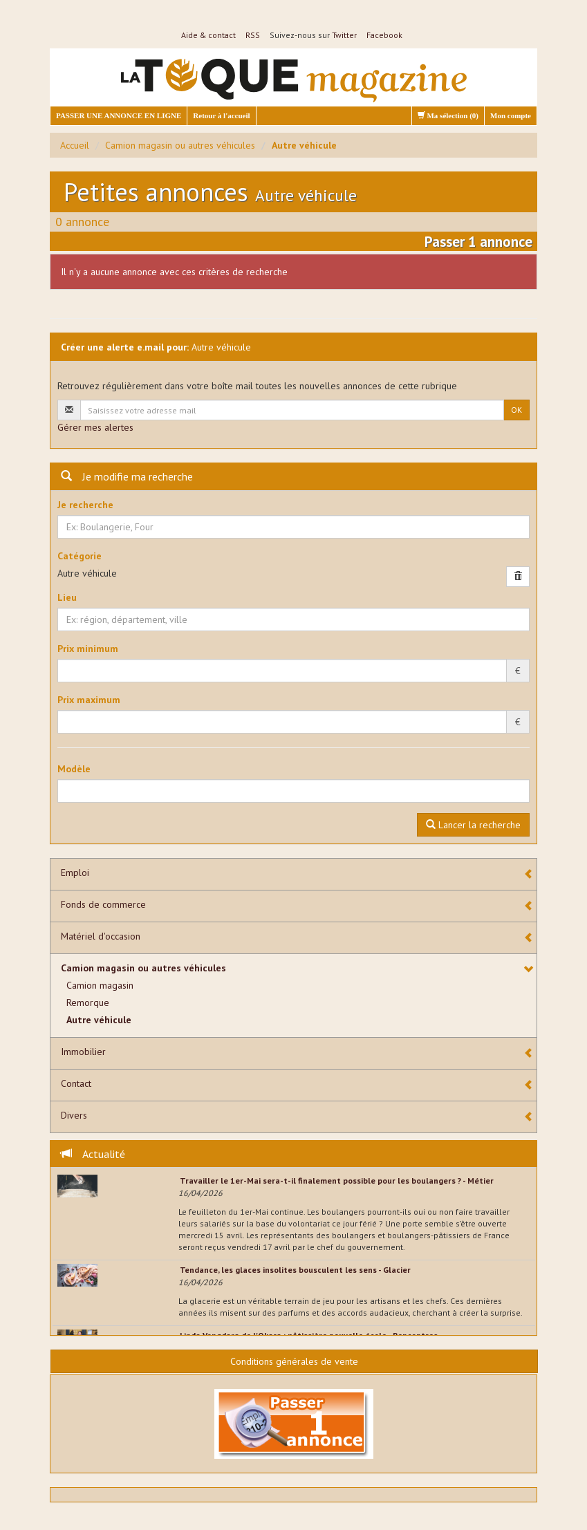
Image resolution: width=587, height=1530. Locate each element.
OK (516, 409)
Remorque (87, 1002)
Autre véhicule (98, 1020)
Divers (74, 1115)
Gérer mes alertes (95, 427)
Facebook (384, 35)
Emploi (75, 872)
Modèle (74, 769)
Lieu (67, 597)
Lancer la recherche (473, 825)
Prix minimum (87, 648)
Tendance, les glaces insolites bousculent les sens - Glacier (295, 1270)
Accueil (74, 145)
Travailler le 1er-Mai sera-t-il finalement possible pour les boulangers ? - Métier (337, 1180)
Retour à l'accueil (221, 115)
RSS (252, 35)
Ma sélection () (448, 115)
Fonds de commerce (103, 904)
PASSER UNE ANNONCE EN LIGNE (118, 115)
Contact (76, 1083)
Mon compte (510, 115)
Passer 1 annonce (478, 241)
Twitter (344, 35)
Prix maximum (88, 699)
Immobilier (83, 1051)
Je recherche (85, 504)
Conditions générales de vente (294, 1361)
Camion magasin (99, 985)
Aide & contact (208, 35)
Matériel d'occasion (100, 936)
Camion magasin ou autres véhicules (180, 145)
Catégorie (79, 556)
